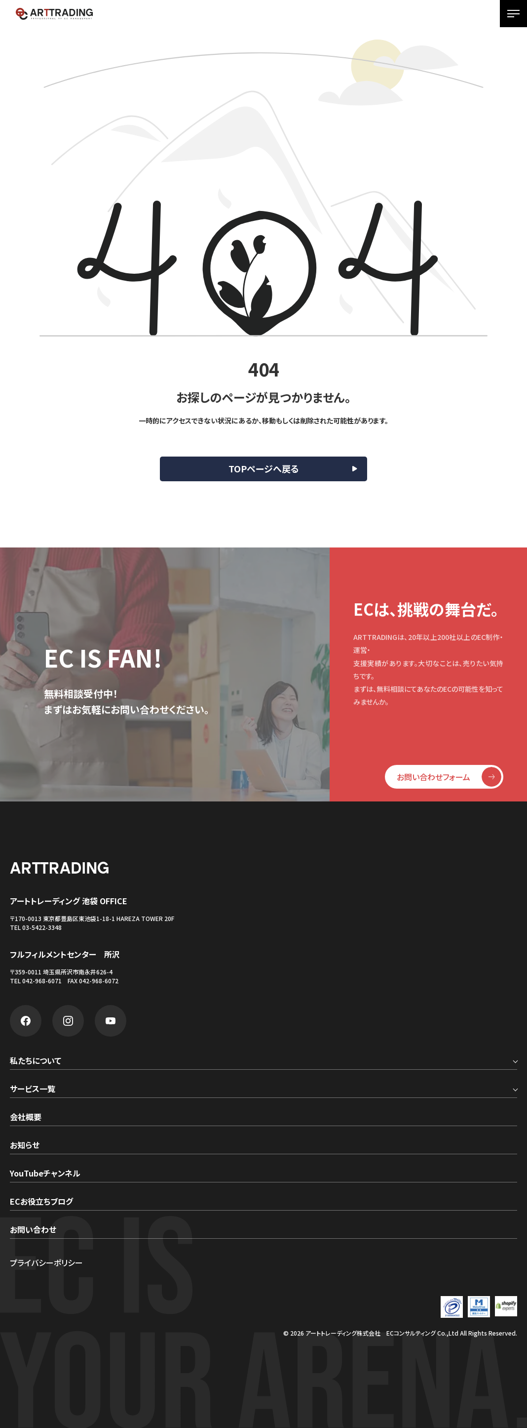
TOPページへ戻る (263, 468)
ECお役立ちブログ (41, 1202)
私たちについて (35, 1061)
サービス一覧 (32, 1089)
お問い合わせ (33, 1230)
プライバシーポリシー (46, 1262)
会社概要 (25, 1118)
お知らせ (24, 1146)
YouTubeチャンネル (45, 1174)
